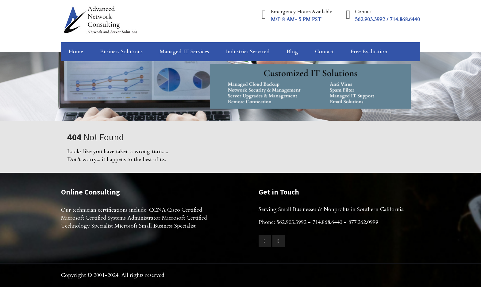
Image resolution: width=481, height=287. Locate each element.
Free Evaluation (369, 51)
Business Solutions (121, 51)
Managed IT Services (184, 51)
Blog (292, 51)
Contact (324, 51)
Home (76, 51)
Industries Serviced (248, 51)
